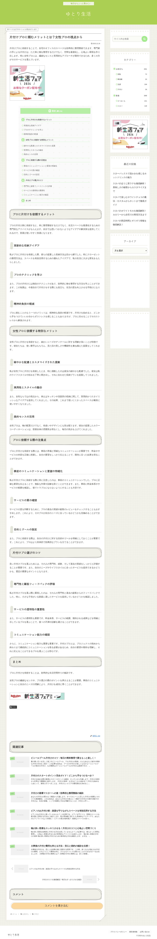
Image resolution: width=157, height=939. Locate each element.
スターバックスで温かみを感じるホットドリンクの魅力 (129, 175)
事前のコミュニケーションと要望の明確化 (40, 166)
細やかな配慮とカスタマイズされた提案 (39, 146)
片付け (13, 707)
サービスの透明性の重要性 (34, 190)
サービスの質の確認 (32, 170)
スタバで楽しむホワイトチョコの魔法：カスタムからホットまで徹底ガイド (129, 201)
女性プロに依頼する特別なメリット (40, 140)
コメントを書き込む (57, 905)
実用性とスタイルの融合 (33, 150)
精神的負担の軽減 (31, 134)
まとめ (28, 200)
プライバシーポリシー (118, 932)
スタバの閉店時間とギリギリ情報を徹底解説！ (129, 223)
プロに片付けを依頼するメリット (39, 120)
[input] (128, 39)
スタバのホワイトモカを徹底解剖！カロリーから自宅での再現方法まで (129, 213)
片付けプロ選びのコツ (34, 180)
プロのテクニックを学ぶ (33, 130)
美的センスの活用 (31, 154)
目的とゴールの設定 (32, 174)
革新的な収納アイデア (32, 125)
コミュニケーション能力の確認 (36, 195)
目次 (54, 111)
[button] (144, 39)
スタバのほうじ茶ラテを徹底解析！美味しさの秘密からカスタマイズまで (129, 187)
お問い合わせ (145, 932)
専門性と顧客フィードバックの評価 (38, 186)
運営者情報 (133, 932)
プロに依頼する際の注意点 (36, 160)
